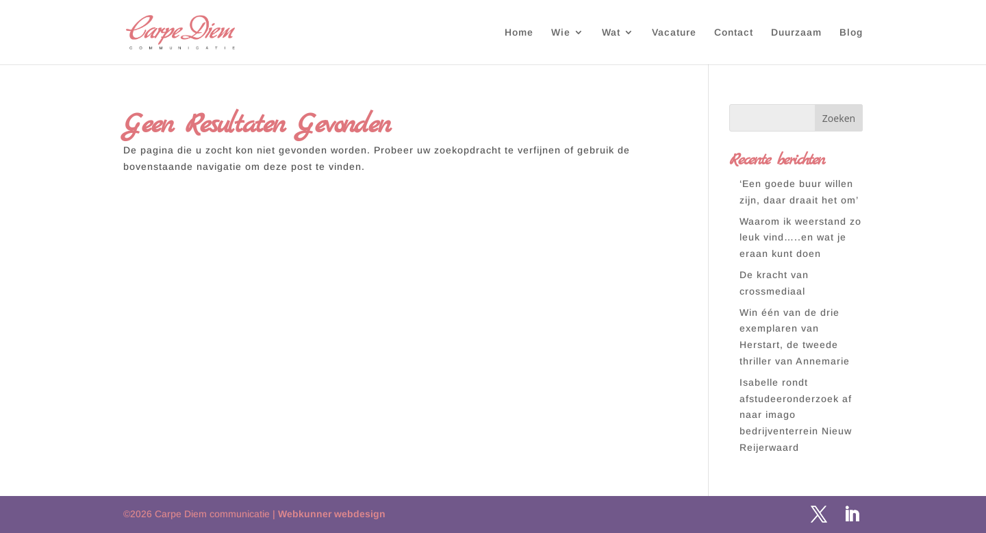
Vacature (674, 32)
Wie (560, 32)
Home (519, 32)
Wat (611, 32)
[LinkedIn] (852, 515)
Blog (851, 32)
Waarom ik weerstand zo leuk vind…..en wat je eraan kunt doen (800, 238)
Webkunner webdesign (331, 513)
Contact (733, 32)
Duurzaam (796, 32)
